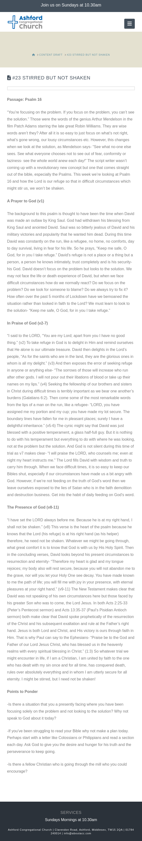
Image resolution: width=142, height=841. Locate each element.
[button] (129, 23)
